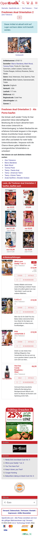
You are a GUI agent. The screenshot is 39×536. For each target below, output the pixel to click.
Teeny (7, 170)
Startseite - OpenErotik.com (10, 8)
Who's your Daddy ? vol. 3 (19, 262)
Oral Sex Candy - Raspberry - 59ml (19, 369)
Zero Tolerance (27, 8)
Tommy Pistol (8, 66)
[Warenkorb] (27, 3)
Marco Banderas (17, 64)
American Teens (17, 173)
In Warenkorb (28, 280)
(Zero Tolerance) (7, 15)
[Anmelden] (32, 3)
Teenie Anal (15, 170)
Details (31, 275)
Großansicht (19, 55)
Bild (20, 378)
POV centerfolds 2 (19, 333)
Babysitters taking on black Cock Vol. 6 (19, 476)
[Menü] (36, 3)
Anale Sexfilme (10, 178)
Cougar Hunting (11, 473)
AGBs (20, 513)
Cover (20, 275)
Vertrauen (24, 511)
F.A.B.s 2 (17, 299)
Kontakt (32, 511)
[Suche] (23, 3)
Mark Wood (28, 64)
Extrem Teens (16, 175)
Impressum (12, 513)
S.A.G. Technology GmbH (21, 523)
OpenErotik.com (7, 518)
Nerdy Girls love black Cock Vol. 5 (17, 460)
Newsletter (27, 513)
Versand (6, 511)
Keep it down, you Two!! (14, 469)
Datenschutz (15, 511)
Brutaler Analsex (23, 178)
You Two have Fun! (12, 466)
